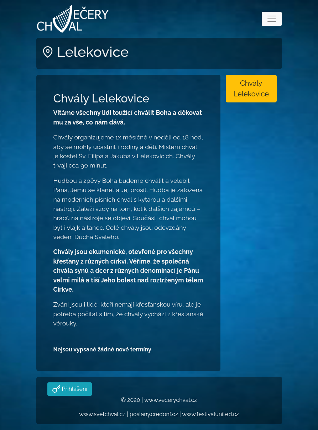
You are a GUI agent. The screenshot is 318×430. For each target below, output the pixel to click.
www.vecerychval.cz (170, 400)
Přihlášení (74, 389)
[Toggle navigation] (272, 19)
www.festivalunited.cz (210, 414)
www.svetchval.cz (102, 414)
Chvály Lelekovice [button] (251, 88)
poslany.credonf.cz (154, 414)
